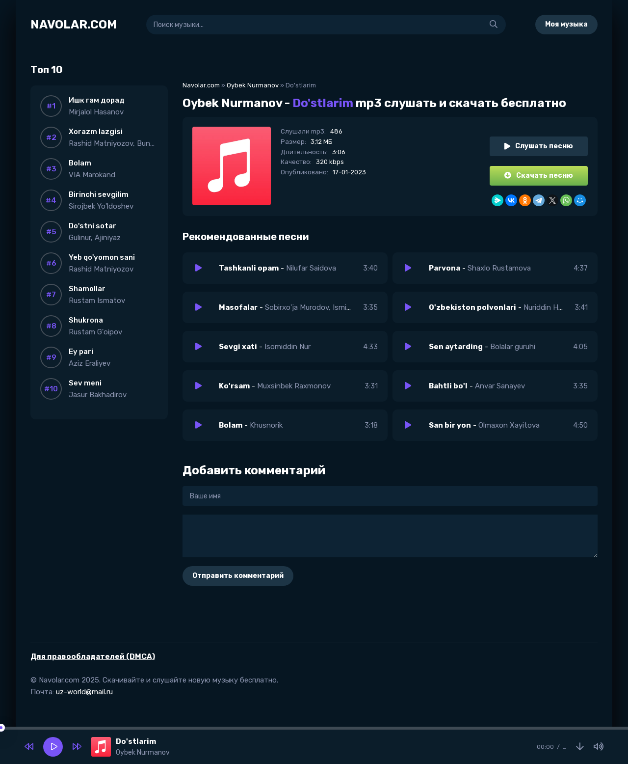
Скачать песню (538, 175)
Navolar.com (201, 85)
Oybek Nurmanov (253, 85)
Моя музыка (566, 24)
